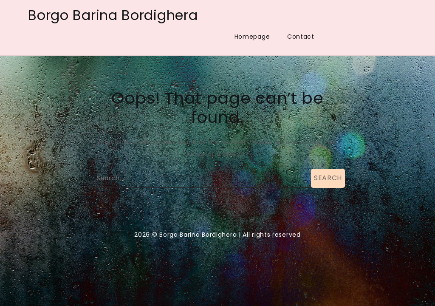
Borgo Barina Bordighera (113, 15)
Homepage (252, 36)
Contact (300, 36)
